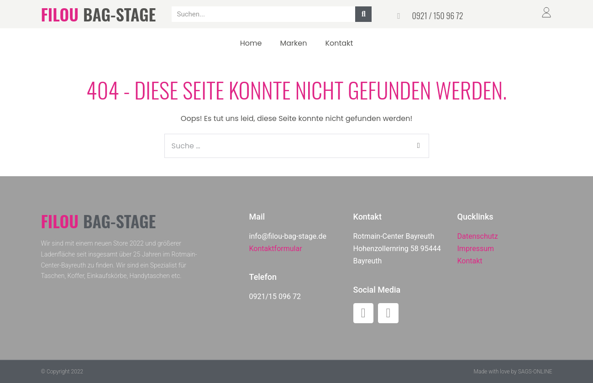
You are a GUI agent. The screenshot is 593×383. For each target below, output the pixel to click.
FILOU (60, 14)
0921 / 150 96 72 (437, 15)
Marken (293, 43)
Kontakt (339, 43)
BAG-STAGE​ (119, 14)
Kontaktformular (275, 248)
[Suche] (363, 14)
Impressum (475, 248)
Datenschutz (477, 236)
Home (251, 43)
